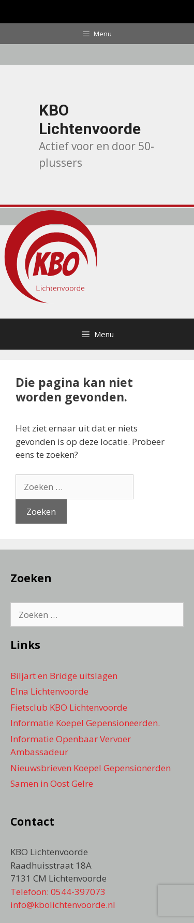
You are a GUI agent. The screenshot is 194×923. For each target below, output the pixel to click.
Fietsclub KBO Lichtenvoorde (68, 707)
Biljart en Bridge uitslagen (63, 676)
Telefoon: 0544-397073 (58, 892)
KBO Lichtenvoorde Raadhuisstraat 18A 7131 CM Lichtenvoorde (58, 865)
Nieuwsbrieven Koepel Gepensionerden (90, 768)
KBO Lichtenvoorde (90, 119)
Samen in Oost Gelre (51, 783)
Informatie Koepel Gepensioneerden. (85, 723)
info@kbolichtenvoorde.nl (62, 905)
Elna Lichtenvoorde (49, 691)
